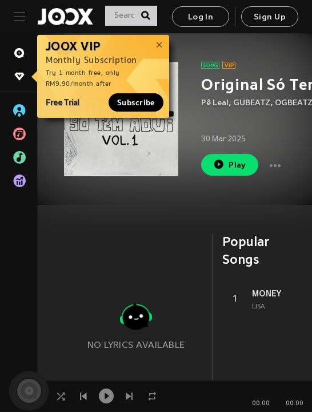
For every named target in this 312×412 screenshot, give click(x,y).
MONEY (266, 293)
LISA (258, 306)
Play (229, 164)
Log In (200, 17)
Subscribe (136, 102)
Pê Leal (215, 103)
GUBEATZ (251, 103)
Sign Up (270, 17)
